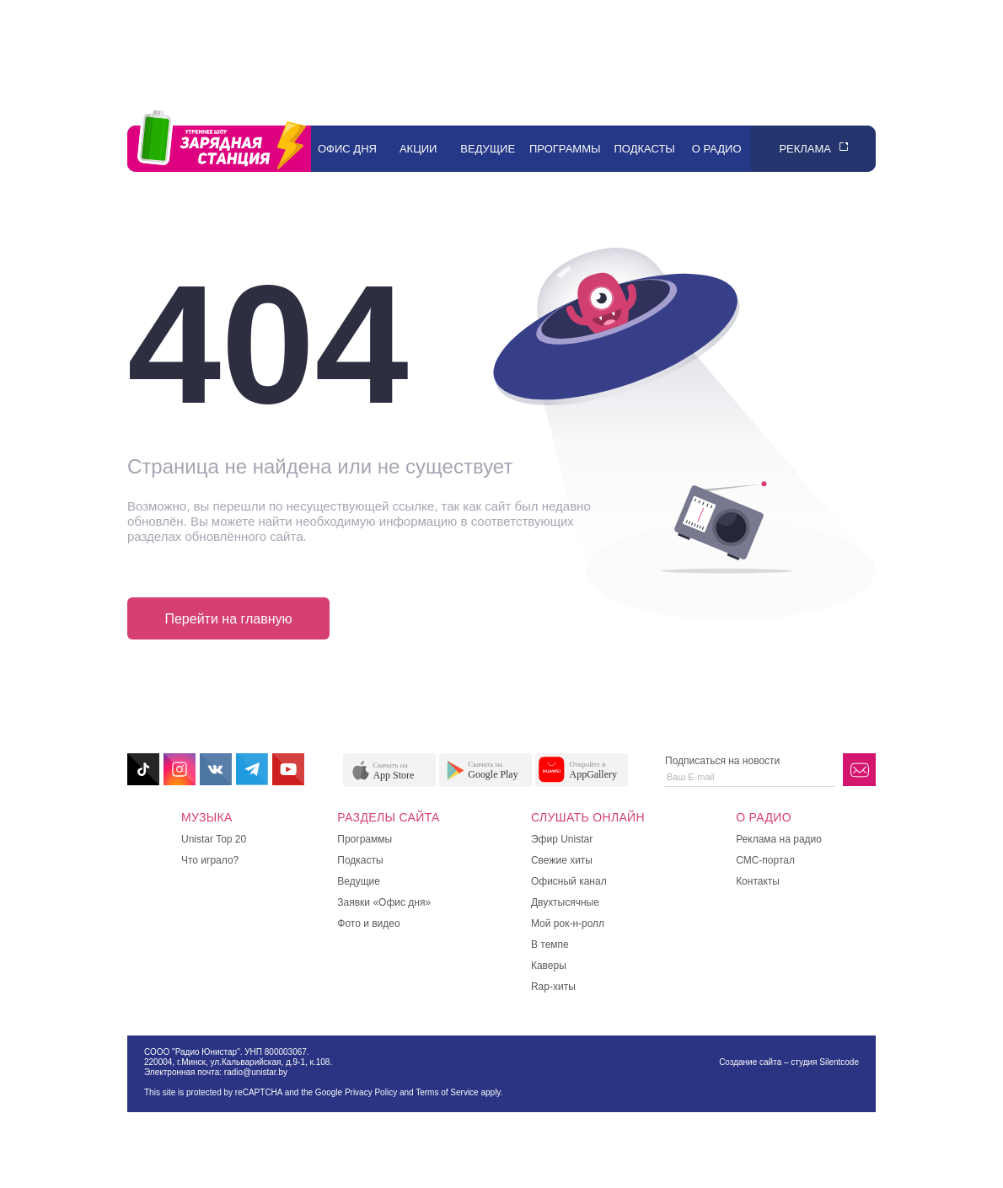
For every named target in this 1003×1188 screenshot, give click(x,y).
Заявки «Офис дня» (384, 902)
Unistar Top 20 (213, 839)
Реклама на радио (779, 839)
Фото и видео (368, 923)
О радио (717, 148)
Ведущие (487, 148)
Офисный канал (569, 881)
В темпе (550, 944)
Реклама (805, 148)
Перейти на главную (228, 619)
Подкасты (644, 148)
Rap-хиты (553, 987)
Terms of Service (447, 1092)
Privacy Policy (371, 1092)
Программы (565, 148)
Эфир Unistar (562, 839)
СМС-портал (765, 860)
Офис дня (347, 148)
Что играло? (210, 860)
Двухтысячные (565, 902)
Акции (418, 148)
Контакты (758, 881)
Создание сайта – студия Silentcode (789, 1062)
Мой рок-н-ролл (567, 923)
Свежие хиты (562, 860)
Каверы (548, 965)
